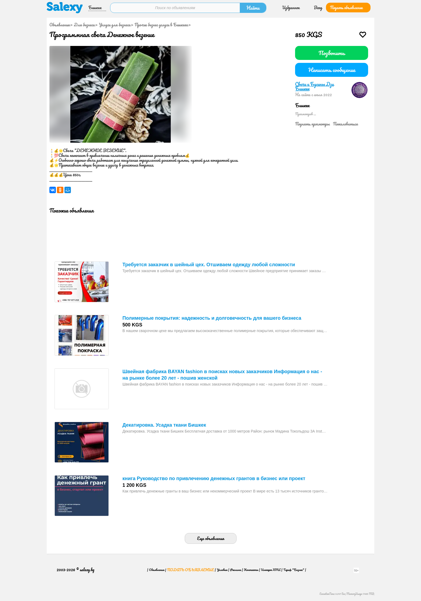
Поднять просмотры (312, 124)
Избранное (291, 7)
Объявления (59, 25)
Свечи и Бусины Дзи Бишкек (314, 86)
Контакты (251, 569)
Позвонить (331, 52)
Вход (318, 7)
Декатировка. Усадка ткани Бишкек (164, 425)
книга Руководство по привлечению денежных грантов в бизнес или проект (213, 478)
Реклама (235, 569)
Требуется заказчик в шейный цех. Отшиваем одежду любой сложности (208, 264)
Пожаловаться (345, 124)
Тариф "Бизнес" (293, 569)
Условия (222, 569)
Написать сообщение (331, 69)
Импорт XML (271, 569)
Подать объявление (346, 7)
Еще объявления (210, 538)
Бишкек (94, 7)
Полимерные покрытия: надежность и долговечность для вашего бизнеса (211, 318)
